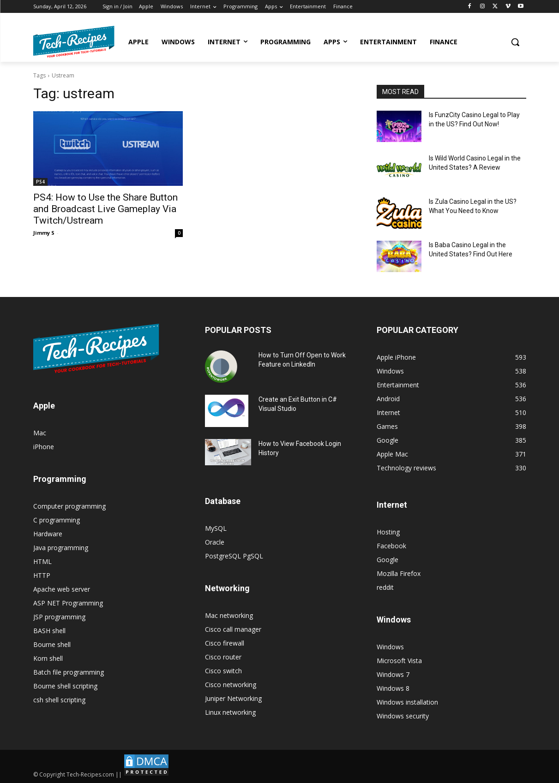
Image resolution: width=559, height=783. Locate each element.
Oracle (214, 542)
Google (387, 559)
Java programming (60, 547)
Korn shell (48, 658)
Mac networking (229, 615)
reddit (385, 587)
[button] (515, 42)
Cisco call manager (233, 629)
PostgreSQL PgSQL (234, 556)
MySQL (216, 528)
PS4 (40, 181)
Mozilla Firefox (399, 573)
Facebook (391, 545)
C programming (56, 520)
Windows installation (407, 702)
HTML (42, 561)
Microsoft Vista (399, 660)
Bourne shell (52, 644)
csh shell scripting (59, 699)
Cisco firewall (224, 643)
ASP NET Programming (68, 603)
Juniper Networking (233, 698)
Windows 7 (393, 674)
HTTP (41, 575)
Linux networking (230, 712)
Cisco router (223, 656)
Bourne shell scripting (65, 686)
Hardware (47, 533)
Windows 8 (393, 688)
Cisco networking (230, 684)
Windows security (403, 716)
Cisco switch (223, 670)
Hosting (388, 532)
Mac (39, 432)
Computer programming (69, 506)
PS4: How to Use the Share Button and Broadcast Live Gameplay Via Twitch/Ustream (105, 209)
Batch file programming (68, 672)
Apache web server (61, 589)
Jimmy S (43, 232)
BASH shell (49, 630)
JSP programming (59, 616)
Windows (390, 646)
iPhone (43, 446)
